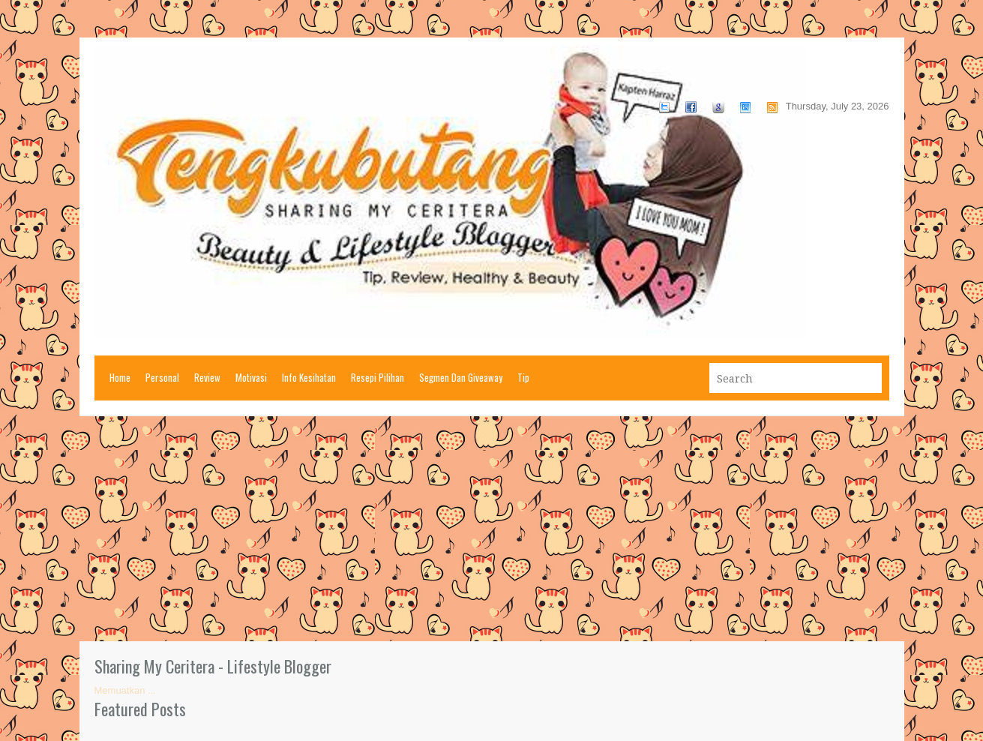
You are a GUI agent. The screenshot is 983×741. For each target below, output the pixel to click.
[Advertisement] (492, 529)
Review (207, 377)
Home (119, 377)
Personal (162, 377)
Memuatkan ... (125, 690)
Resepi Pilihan (377, 377)
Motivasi (251, 377)
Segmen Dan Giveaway (460, 377)
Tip (523, 377)
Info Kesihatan (309, 377)
